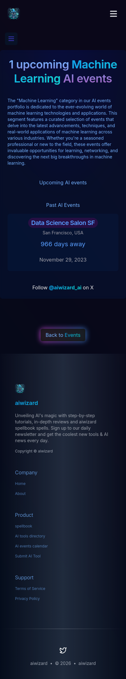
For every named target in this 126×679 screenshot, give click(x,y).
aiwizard (87, 663)
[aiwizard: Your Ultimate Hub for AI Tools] (63, 389)
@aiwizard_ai (65, 287)
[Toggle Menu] (113, 14)
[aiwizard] (14, 13)
